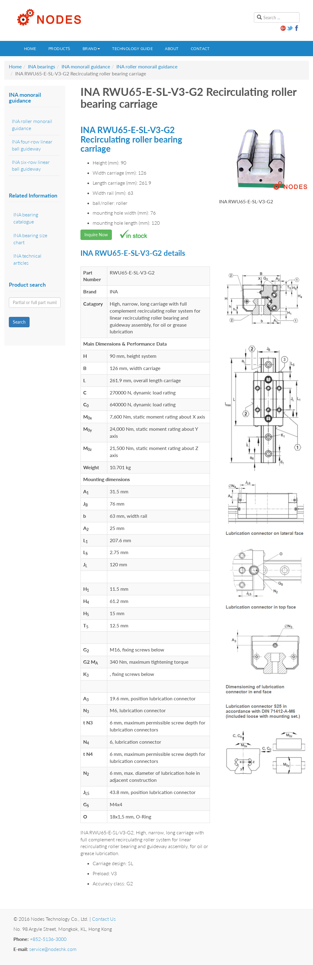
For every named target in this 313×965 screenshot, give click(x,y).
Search (19, 322)
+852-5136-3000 (48, 939)
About (172, 48)
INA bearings (41, 66)
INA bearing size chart (30, 238)
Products (59, 48)
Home (30, 48)
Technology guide (132, 48)
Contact (200, 48)
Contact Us (104, 919)
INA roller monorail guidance (146, 66)
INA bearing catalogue (25, 218)
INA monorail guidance (86, 66)
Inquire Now (96, 234)
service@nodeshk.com (52, 949)
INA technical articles (27, 259)
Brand (91, 48)
